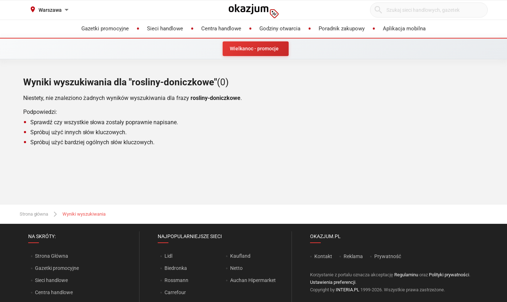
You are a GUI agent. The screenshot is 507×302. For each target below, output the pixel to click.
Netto (236, 268)
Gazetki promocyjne (57, 268)
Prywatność (387, 256)
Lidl (168, 256)
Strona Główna (51, 256)
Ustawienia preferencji (332, 282)
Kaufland (240, 256)
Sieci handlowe (51, 280)
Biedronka (175, 268)
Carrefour (175, 292)
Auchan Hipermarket (253, 280)
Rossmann (176, 280)
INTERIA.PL (347, 289)
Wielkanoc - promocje (254, 48)
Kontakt (323, 256)
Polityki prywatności (449, 274)
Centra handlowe (54, 292)
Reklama (353, 256)
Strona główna (34, 214)
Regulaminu (406, 274)
